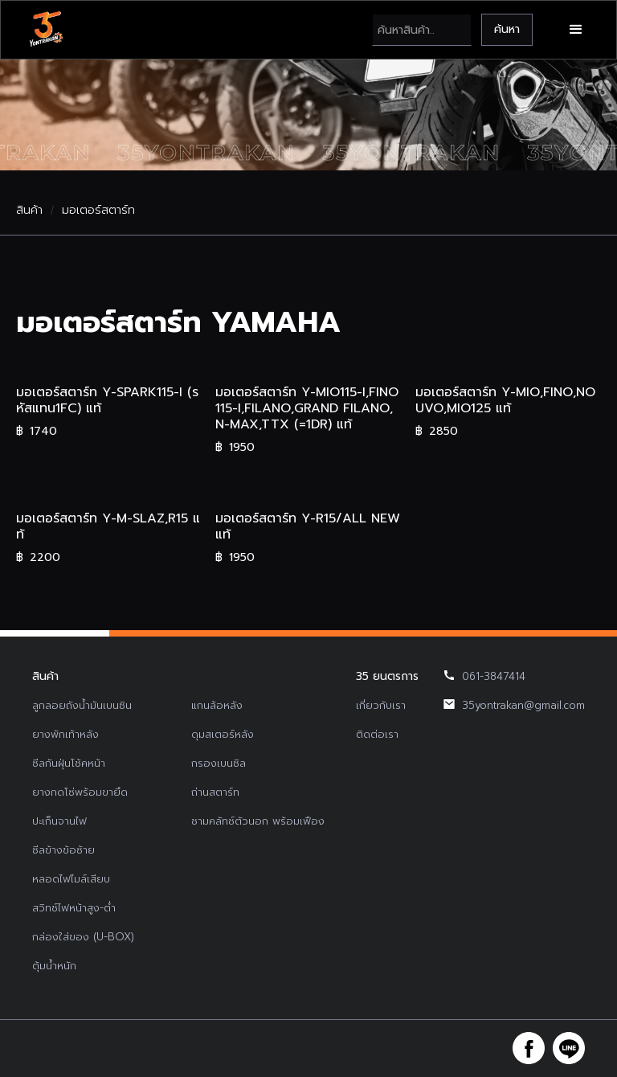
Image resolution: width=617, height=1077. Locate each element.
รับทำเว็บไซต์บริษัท (429, 1048)
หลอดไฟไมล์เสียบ (71, 879)
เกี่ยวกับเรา (381, 705)
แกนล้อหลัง (217, 705)
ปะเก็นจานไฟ (59, 821)
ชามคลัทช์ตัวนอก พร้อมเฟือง (258, 821)
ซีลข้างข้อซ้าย (63, 850)
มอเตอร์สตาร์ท (98, 211)
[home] (46, 30)
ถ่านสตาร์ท (215, 792)
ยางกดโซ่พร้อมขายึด (80, 792)
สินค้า (29, 211)
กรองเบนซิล (218, 763)
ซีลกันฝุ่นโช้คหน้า (68, 763)
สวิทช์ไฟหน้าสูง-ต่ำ (74, 907)
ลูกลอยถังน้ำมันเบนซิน (82, 705)
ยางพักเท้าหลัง (65, 734)
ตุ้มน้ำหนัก (54, 965)
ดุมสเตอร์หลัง (222, 734)
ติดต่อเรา (377, 734)
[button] (576, 30)
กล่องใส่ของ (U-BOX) (83, 936)
